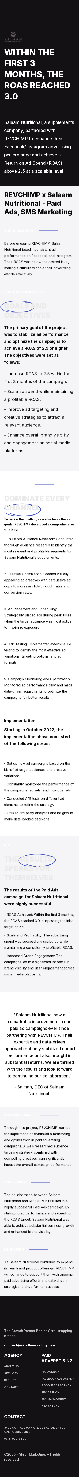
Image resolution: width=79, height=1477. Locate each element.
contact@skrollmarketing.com (29, 1345)
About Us (11, 1366)
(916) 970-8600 (15, 1438)
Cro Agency (50, 1406)
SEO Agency (50, 1392)
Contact (11, 1387)
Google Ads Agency (56, 1385)
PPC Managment (53, 1399)
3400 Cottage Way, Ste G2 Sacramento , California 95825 (34, 1429)
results (10, 1380)
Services (11, 1373)
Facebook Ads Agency (58, 1378)
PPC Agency (50, 1371)
